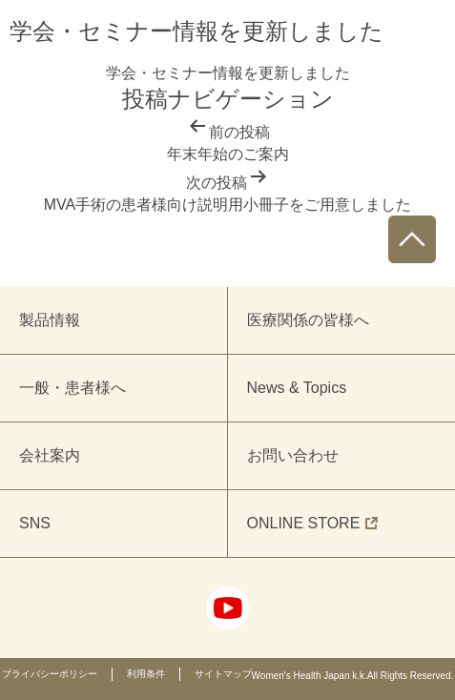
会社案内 (49, 455)
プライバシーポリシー (49, 674)
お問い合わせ (293, 455)
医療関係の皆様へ (308, 320)
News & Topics (297, 388)
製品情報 (49, 320)
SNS (35, 523)
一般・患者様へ (72, 388)
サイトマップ (223, 674)
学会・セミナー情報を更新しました (228, 73)
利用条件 (146, 674)
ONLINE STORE (313, 523)
